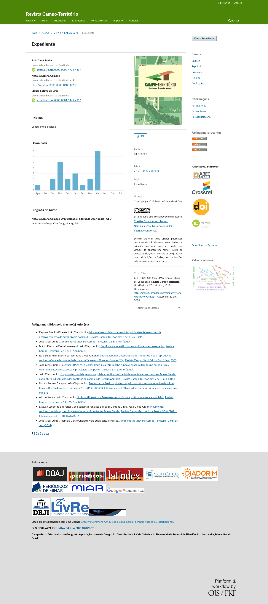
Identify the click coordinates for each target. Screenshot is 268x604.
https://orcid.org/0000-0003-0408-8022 (54, 84)
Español (196, 66)
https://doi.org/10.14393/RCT (76, 528)
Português (198, 83)
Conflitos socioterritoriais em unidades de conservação (132, 346)
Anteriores (59, 20)
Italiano (196, 77)
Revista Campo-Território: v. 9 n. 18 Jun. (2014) (149, 378)
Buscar (233, 20)
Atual (44, 20)
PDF (141, 136)
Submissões (78, 20)
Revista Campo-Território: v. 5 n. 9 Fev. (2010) (104, 341)
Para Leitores (199, 105)
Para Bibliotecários (202, 116)
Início (34, 32)
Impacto (118, 20)
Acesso (238, 2)
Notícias (133, 20)
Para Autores (199, 111)
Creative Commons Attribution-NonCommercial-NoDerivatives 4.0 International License (153, 226)
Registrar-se (223, 2)
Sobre (29, 20)
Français (197, 71)
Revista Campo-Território (52, 14)
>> (47, 433)
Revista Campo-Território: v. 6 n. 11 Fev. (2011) (116, 336)
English (196, 60)
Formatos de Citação (148, 307)
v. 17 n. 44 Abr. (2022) (66, 32)
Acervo (45, 32)
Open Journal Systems (204, 245)
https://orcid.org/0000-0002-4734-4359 (58, 69)
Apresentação (68, 341)
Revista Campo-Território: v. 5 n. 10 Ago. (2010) (106, 369)
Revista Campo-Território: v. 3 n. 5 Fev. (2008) (151, 360)
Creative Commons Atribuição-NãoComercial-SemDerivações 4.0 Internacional (127, 521)
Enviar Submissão (204, 38)
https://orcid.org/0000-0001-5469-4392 (58, 100)
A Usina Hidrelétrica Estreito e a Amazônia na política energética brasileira (120, 397)
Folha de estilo (99, 20)
